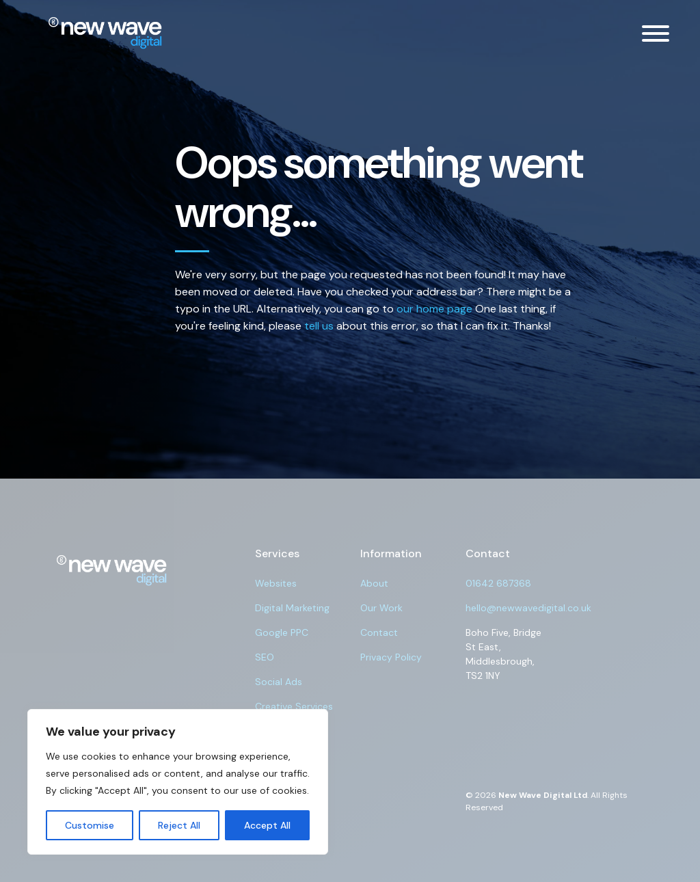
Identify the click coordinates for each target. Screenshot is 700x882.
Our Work (381, 608)
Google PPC (281, 632)
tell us (319, 326)
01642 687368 (498, 583)
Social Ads (278, 682)
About (374, 583)
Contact (379, 632)
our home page (434, 309)
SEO (264, 657)
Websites (276, 583)
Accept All (267, 825)
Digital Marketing (292, 608)
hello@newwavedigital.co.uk (528, 608)
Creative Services (294, 706)
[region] (177, 782)
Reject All (179, 825)
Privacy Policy (391, 657)
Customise (89, 825)
